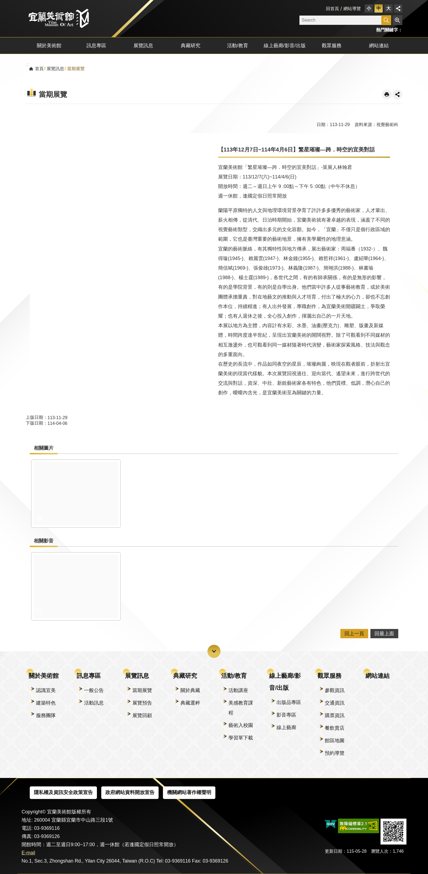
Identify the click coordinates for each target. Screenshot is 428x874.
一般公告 (94, 690)
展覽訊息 (55, 68)
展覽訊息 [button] (143, 45)
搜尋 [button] (386, 20)
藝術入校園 (240, 725)
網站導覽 (352, 8)
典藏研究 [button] (190, 45)
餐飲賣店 (334, 728)
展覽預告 (142, 703)
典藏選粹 (190, 703)
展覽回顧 (142, 715)
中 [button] (378, 8)
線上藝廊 (286, 727)
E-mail (28, 852)
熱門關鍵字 (387, 30)
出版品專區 (289, 702)
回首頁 (332, 8)
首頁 (39, 68)
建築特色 (46, 703)
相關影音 (44, 541)
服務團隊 (46, 715)
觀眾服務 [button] (331, 45)
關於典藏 (190, 690)
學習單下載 (240, 738)
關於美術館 (44, 675)
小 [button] (369, 8)
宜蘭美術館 (58, 18)
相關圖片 (44, 448)
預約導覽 (334, 753)
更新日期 (333, 851)
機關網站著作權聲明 (189, 792)
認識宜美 (46, 690)
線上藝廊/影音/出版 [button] (285, 45)
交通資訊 (334, 703)
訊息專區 (89, 675)
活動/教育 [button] (237, 45)
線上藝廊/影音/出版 (285, 681)
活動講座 (238, 690)
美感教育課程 (240, 707)
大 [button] (388, 8)
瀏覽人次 (379, 851)
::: (2, 3)
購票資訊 (334, 715)
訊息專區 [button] (96, 45)
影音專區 (286, 715)
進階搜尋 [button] (397, 20)
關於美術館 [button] (49, 45)
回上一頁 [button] (354, 633)
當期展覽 (76, 68)
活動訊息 (94, 703)
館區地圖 (334, 740)
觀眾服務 (329, 675)
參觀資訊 (334, 690)
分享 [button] (398, 8)
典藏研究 (185, 675)
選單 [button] (214, 651)
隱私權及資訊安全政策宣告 (63, 792)
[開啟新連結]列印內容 (387, 94)
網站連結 (379, 45)
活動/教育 (234, 675)
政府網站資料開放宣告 (129, 792)
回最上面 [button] (384, 633)
